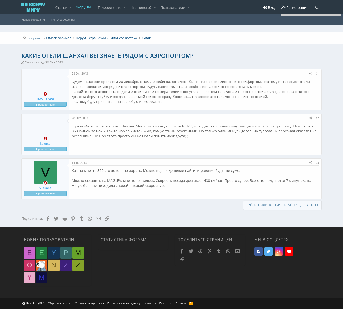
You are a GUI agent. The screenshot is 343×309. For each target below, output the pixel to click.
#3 (317, 163)
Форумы (83, 7)
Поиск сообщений (63, 19)
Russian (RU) (33, 303)
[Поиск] (317, 7)
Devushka (32, 62)
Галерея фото (109, 7)
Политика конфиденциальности (131, 303)
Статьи (61, 7)
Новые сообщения (34, 19)
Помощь (165, 303)
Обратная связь (59, 303)
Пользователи (173, 7)
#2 (317, 118)
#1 (317, 74)
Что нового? (140, 7)
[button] (70, 7)
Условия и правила (89, 303)
